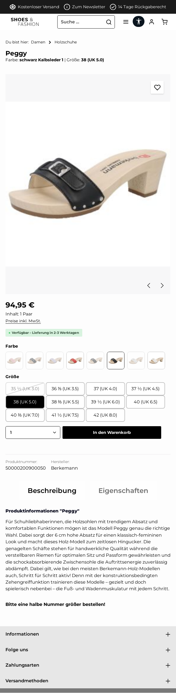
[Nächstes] (162, 286)
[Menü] (124, 22)
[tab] (52, 490)
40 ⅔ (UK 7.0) (25, 415)
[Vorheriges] (149, 286)
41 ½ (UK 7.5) (65, 415)
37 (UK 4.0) (105, 389)
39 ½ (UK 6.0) (105, 402)
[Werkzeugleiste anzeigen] (137, 21)
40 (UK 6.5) (145, 402)
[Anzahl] (32, 432)
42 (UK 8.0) (105, 415)
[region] (88, 184)
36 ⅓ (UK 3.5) (65, 389)
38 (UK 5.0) (24, 402)
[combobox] (78, 22)
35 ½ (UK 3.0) (28, 390)
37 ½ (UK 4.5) (145, 389)
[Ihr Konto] (151, 22)
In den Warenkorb (112, 432)
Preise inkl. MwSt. (23, 321)
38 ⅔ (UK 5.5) (65, 402)
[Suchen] (107, 22)
